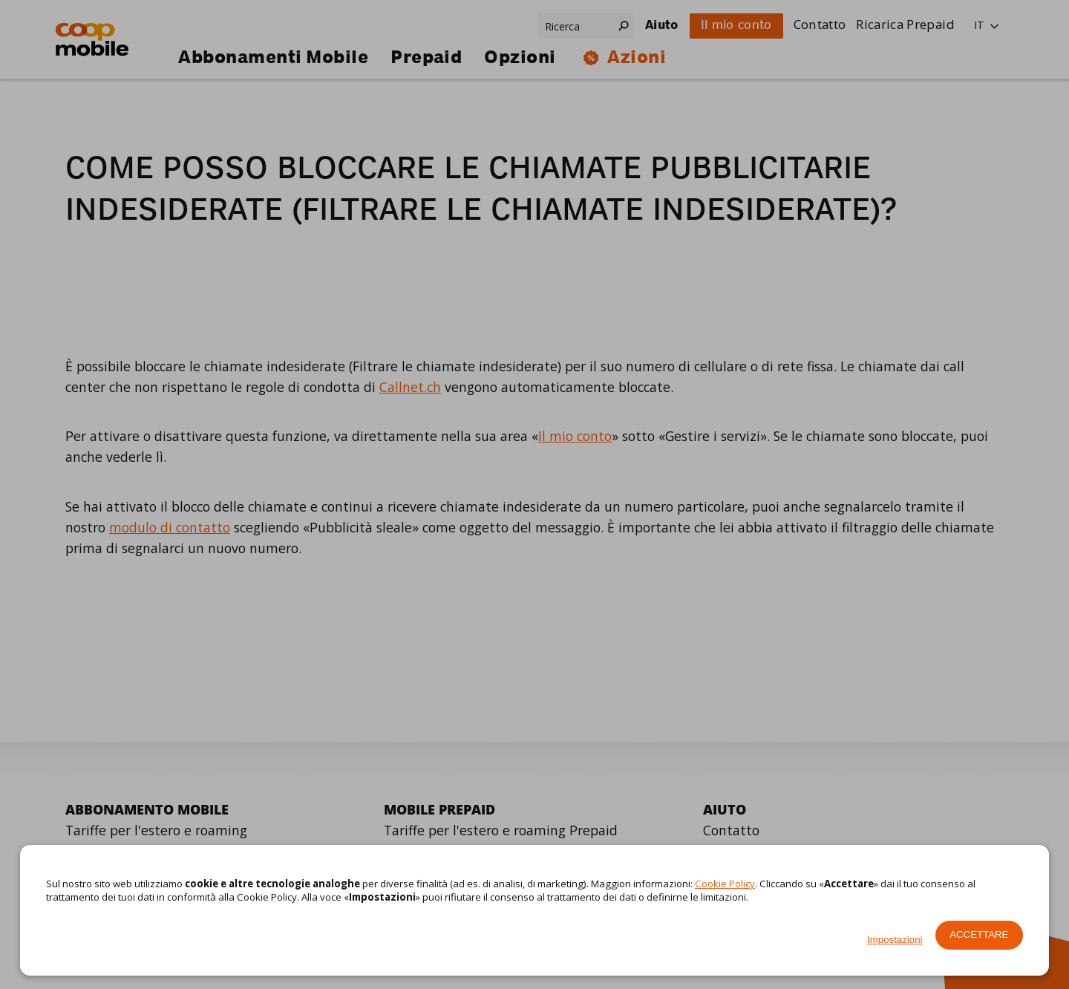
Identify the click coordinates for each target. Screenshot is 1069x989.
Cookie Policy (725, 883)
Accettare (978, 934)
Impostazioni (894, 939)
